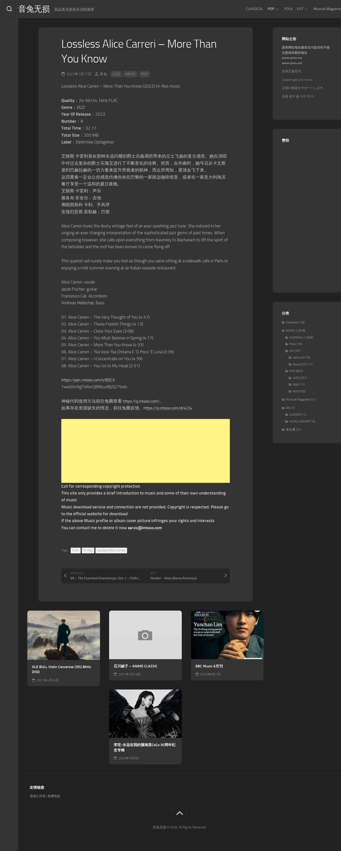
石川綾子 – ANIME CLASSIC (135, 666)
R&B (295, 385)
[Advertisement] (145, 451)
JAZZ (116, 74)
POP (262, 9)
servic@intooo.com (146, 528)
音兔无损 (43, 9)
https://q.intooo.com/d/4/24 (170, 408)
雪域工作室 (38, 797)
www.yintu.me (292, 58)
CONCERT (295, 415)
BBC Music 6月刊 (209, 666)
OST (291, 9)
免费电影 (54, 797)
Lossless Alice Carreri (111, 551)
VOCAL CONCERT (300, 422)
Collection (292, 323)
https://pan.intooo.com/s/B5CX (90, 380)
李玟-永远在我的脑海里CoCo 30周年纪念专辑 (144, 748)
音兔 (103, 74)
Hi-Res (88, 551)
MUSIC (131, 74)
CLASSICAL (245, 9)
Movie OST (299, 365)
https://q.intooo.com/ (142, 401)
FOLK (279, 9)
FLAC (75, 551)
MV (288, 408)
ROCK (296, 391)
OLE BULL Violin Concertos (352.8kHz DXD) (61, 670)
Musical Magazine (318, 9)
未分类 (290, 430)
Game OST (299, 358)
